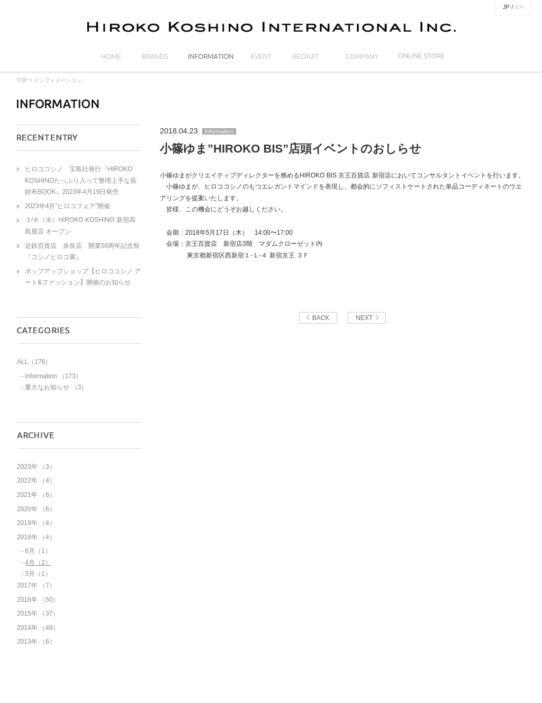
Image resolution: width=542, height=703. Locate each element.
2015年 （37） (38, 613)
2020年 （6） (36, 509)
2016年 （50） (38, 599)
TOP (22, 80)
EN (519, 7)
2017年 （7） (36, 585)
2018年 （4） (36, 537)
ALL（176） (34, 362)
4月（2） (38, 562)
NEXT (364, 318)
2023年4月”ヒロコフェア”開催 (67, 206)
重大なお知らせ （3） (56, 387)
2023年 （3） (36, 466)
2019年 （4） (36, 523)
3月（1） (38, 573)
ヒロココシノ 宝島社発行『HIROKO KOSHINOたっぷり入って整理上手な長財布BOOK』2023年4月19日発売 (81, 180)
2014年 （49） (38, 627)
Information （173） (53, 376)
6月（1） (38, 551)
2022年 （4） (36, 480)
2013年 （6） (36, 641)
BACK (321, 318)
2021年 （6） (36, 495)
